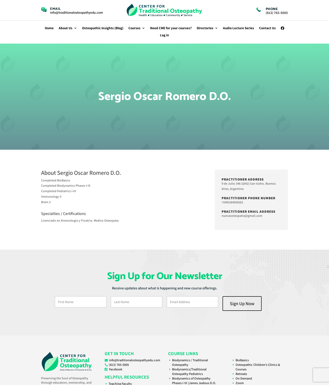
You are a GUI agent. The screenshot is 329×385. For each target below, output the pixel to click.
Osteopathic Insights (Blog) (102, 28)
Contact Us (267, 28)
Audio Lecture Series (238, 28)
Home (49, 28)
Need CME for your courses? (171, 28)
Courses (134, 28)
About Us (65, 28)
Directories (205, 28)
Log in (164, 35)
